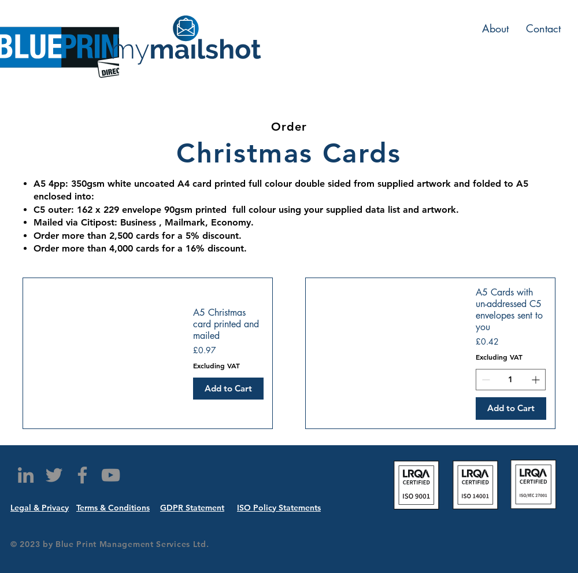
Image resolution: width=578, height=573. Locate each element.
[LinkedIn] (25, 475)
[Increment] (536, 379)
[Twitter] (54, 475)
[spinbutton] (510, 379)
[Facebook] (82, 475)
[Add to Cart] (228, 389)
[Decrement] (484, 379)
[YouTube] (110, 475)
